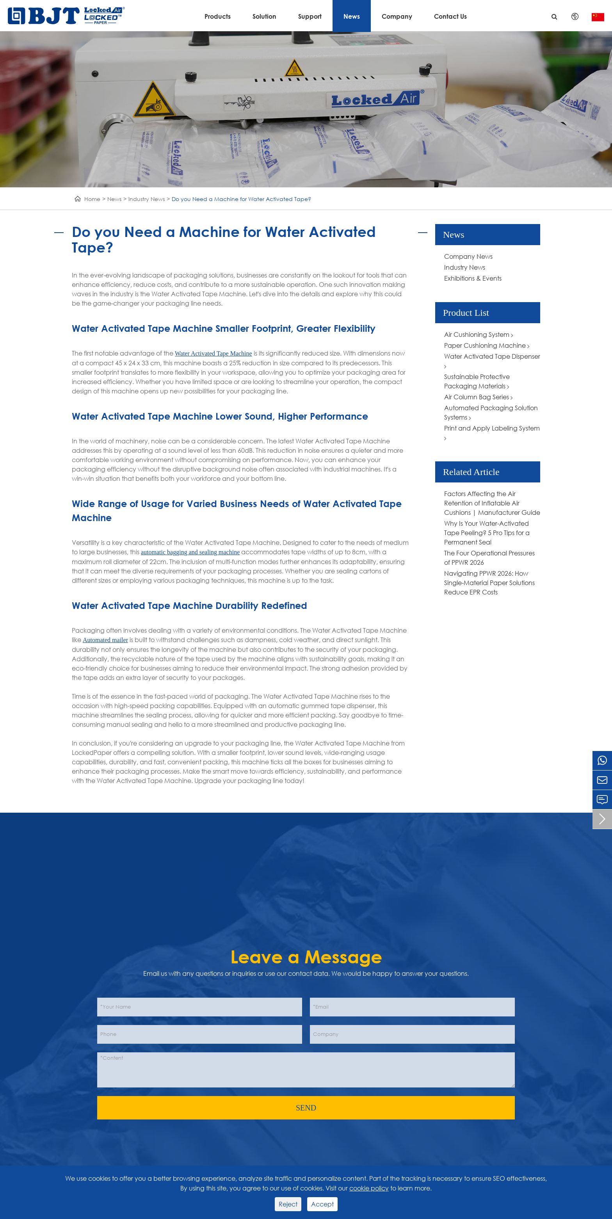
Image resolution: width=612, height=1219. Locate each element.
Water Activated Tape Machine (213, 353)
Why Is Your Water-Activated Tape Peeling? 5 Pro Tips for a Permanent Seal (487, 532)
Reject (288, 1204)
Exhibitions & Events (473, 278)
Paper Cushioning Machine (487, 345)
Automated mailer (105, 640)
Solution (264, 16)
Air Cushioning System (478, 334)
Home (92, 199)
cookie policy (369, 1188)
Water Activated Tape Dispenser (492, 361)
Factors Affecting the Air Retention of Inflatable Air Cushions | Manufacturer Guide (492, 502)
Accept (322, 1204)
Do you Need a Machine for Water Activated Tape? (241, 199)
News (351, 16)
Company (397, 16)
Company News (468, 256)
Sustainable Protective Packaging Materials (477, 381)
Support (310, 16)
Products (218, 16)
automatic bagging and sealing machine (190, 552)
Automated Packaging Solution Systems (491, 412)
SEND (306, 1107)
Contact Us (450, 16)
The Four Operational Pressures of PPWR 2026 (489, 557)
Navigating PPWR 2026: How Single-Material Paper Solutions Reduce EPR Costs (489, 582)
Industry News (146, 199)
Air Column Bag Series (478, 397)
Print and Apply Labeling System (492, 432)
